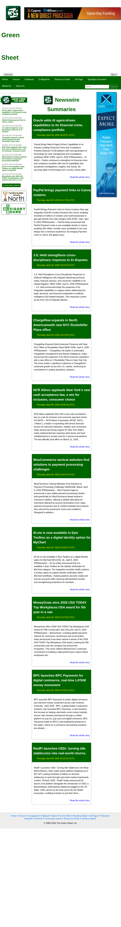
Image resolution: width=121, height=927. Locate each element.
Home (5, 79)
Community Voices (53, 818)
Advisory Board (89, 818)
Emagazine (33, 816)
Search (114, 87)
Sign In (114, 74)
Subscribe (8, 74)
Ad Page (79, 79)
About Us (20, 86)
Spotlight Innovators (97, 79)
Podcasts (104, 816)
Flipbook (45, 816)
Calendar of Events (33, 818)
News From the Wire (61, 816)
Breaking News (80, 816)
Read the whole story (80, 177)
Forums (16, 79)
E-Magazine (44, 79)
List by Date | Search (11, 185)
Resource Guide (62, 79)
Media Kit (6, 86)
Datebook (29, 79)
